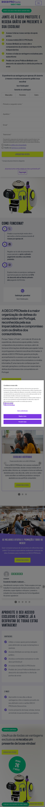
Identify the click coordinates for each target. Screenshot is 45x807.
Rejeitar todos (22, 416)
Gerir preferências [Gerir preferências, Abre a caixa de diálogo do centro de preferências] (22, 411)
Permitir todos (22, 422)
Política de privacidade (9, 405)
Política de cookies (8, 403)
